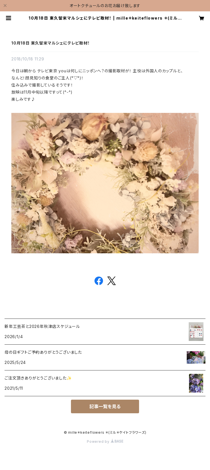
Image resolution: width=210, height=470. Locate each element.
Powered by (105, 441)
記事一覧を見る (105, 406)
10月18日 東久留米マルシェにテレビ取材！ (50, 43)
